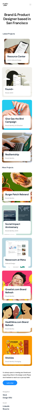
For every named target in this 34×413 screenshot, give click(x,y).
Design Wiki (7, 397)
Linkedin (6, 406)
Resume (6, 409)
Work (5, 395)
